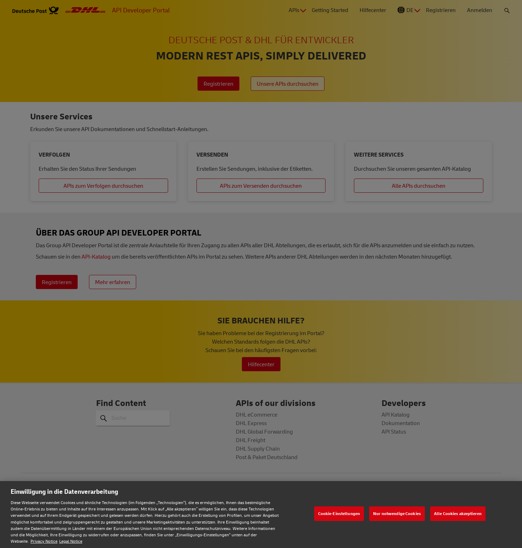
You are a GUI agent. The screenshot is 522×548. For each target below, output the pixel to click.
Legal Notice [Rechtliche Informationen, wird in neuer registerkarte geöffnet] (70, 541)
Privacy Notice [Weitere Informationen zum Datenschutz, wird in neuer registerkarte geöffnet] (43, 541)
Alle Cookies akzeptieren (458, 513)
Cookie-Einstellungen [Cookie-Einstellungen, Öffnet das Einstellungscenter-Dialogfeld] (339, 513)
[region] (261, 514)
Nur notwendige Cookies (397, 513)
